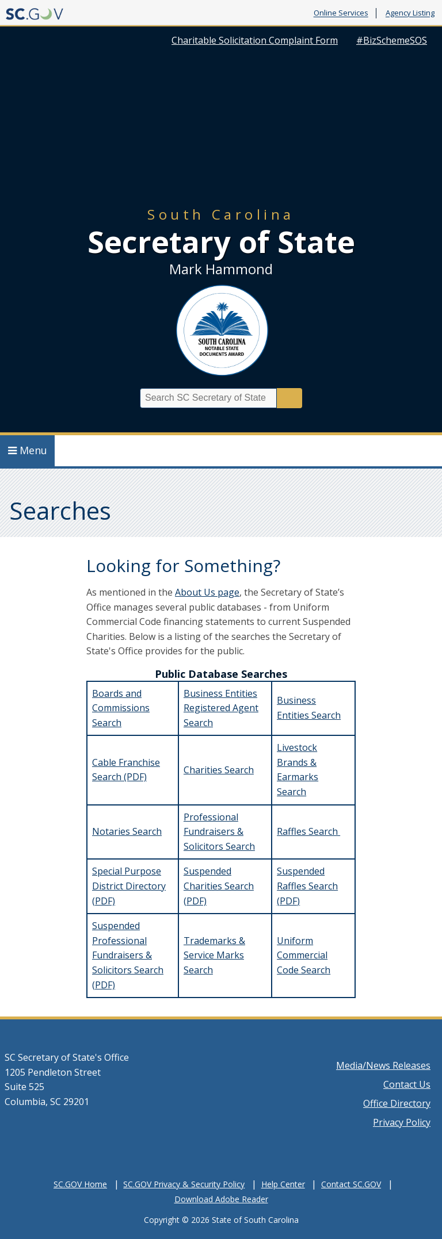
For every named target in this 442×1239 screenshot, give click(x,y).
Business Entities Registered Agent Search (221, 708)
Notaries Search (127, 831)
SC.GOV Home (80, 1184)
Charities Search (219, 770)
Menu (27, 450)
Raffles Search (308, 831)
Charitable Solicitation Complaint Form (255, 40)
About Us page (207, 592)
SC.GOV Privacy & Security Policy (184, 1184)
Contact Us (406, 1084)
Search (289, 398)
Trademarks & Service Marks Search (214, 955)
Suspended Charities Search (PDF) (219, 886)
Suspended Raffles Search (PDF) (307, 886)
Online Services (341, 13)
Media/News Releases (383, 1065)
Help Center (283, 1184)
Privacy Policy (401, 1122)
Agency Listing (410, 13)
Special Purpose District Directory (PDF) (129, 886)
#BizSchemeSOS (391, 40)
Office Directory (396, 1103)
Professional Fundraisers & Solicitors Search (219, 832)
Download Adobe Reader (221, 1199)
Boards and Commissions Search (121, 708)
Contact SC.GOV (351, 1184)
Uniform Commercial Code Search (303, 955)
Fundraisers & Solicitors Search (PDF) (127, 970)
